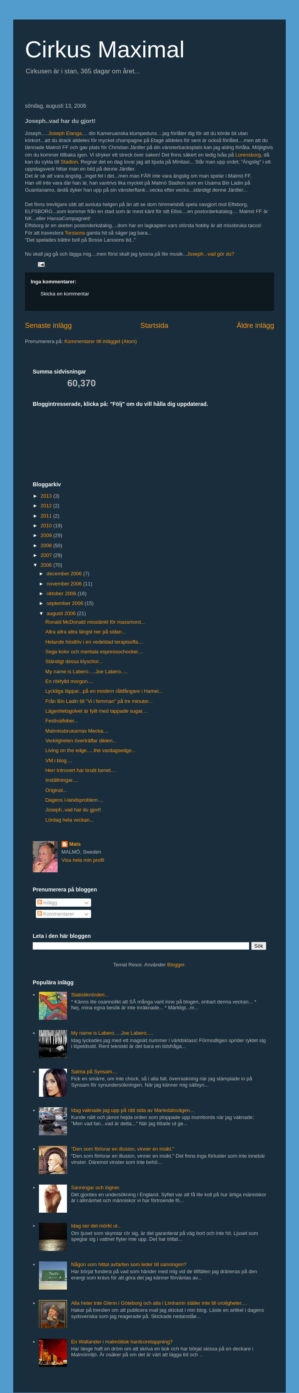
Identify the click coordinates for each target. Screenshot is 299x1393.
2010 (46, 525)
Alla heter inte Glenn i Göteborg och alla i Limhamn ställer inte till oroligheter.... (159, 1303)
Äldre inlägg (255, 325)
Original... (56, 790)
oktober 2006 (62, 593)
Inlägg (47, 903)
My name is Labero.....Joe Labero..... (86, 671)
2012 (46, 506)
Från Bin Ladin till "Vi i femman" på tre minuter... (99, 701)
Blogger (176, 965)
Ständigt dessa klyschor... (73, 661)
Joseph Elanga (65, 133)
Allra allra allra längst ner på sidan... (85, 632)
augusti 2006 (62, 613)
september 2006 (66, 603)
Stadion (69, 162)
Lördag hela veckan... (69, 820)
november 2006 (65, 584)
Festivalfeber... (61, 721)
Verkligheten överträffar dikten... (80, 741)
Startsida (154, 325)
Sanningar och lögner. (95, 1187)
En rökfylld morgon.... (69, 681)
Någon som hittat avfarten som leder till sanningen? (128, 1264)
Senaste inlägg (48, 325)
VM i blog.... (58, 760)
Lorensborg (248, 155)
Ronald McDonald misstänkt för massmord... (95, 622)
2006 (46, 565)
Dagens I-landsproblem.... (74, 800)
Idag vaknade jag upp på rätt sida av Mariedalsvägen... (132, 1110)
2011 (46, 516)
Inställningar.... (61, 780)
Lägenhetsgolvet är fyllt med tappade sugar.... (96, 711)
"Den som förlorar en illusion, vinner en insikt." (122, 1149)
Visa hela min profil (83, 860)
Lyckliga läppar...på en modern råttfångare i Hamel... (104, 691)
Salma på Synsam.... (94, 1072)
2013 (46, 496)
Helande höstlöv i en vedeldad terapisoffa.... (94, 642)
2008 (46, 545)
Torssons (75, 233)
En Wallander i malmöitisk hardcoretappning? (121, 1342)
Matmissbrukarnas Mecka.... (77, 731)
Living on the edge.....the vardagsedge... (90, 750)
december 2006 (65, 573)
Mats (75, 844)
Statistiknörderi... (90, 995)
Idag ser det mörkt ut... (96, 1226)
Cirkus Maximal (105, 49)
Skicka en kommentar (64, 294)
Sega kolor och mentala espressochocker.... (94, 652)
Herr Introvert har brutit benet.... (80, 770)
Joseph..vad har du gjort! (73, 810)
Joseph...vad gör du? (210, 254)
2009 (46, 535)
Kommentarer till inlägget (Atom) (100, 341)
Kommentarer (55, 914)
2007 (46, 555)
